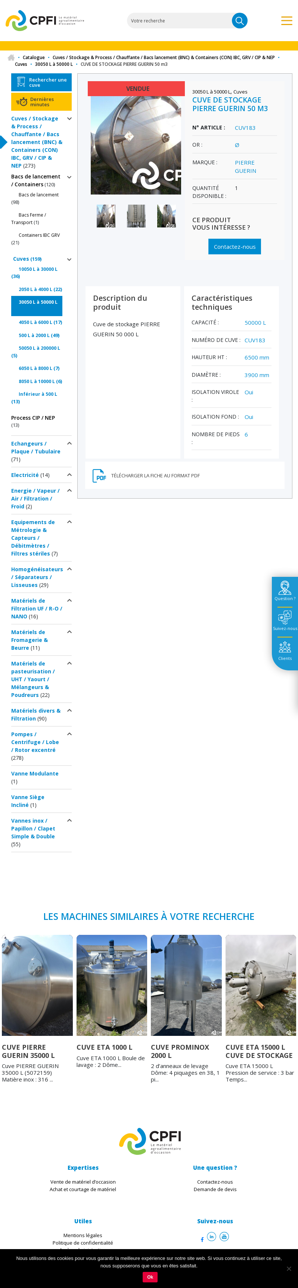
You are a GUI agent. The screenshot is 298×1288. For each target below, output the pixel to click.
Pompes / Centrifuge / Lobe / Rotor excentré (35, 742)
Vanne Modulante (35, 773)
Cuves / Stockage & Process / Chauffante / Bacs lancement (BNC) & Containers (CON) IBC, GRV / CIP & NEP (164, 57)
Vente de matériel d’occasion (83, 1181)
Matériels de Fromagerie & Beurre (29, 639)
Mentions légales (82, 1235)
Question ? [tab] (284, 598)
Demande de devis (215, 1189)
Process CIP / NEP (33, 417)
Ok (150, 1277)
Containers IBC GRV (39, 235)
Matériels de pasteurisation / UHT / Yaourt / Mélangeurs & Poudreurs (33, 679)
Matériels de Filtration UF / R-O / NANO (36, 608)
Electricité (25, 474)
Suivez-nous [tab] (285, 628)
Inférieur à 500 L (38, 394)
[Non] (288, 1268)
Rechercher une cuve (48, 82)
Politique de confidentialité (83, 1242)
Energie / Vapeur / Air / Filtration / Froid (35, 498)
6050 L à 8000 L (35, 368)
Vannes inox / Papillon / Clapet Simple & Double (33, 828)
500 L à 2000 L (34, 335)
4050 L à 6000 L (35, 322)
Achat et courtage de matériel (83, 1189)
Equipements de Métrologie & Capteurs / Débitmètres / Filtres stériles (33, 537)
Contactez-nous (234, 246)
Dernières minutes (42, 102)
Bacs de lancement (39, 195)
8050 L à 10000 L (37, 381)
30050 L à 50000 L (54, 64)
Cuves (21, 64)
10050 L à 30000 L (38, 269)
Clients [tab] (285, 658)
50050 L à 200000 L (39, 348)
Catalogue (34, 57)
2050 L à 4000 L (35, 289)
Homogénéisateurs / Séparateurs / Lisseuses (37, 577)
